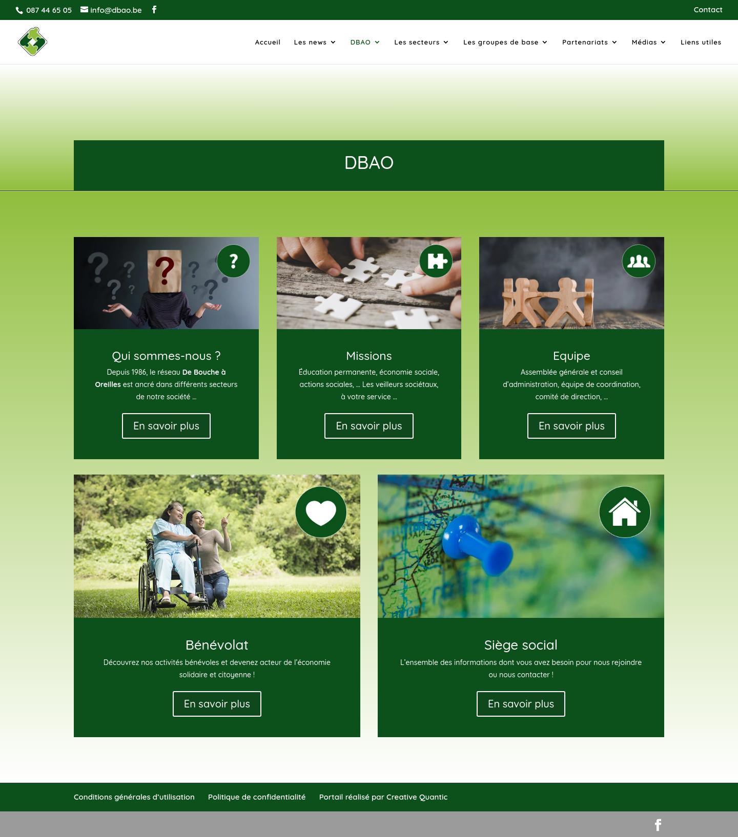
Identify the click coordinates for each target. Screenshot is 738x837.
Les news (310, 42)
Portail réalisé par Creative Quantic (383, 797)
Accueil (268, 42)
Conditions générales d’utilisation (134, 797)
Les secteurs (417, 42)
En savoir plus (166, 425)
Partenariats (585, 42)
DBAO (361, 42)
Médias (645, 42)
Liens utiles (701, 42)
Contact (708, 10)
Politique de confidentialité (256, 797)
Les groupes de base (501, 42)
